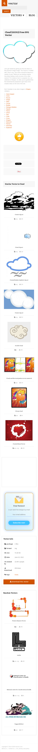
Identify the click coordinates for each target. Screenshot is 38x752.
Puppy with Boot (19, 724)
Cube (7, 116)
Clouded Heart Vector (19, 444)
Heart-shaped (10, 94)
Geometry (9, 125)
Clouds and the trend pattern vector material (19, 378)
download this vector (19, 582)
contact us (11, 748)
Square (8, 109)
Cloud (8, 112)
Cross (8, 118)
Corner (8, 103)
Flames (8, 124)
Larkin (19, 655)
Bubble (8, 105)
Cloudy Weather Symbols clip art (19, 280)
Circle (8, 96)
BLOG (32, 15)
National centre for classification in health (19, 689)
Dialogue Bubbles (11, 107)
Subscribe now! (19, 523)
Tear (7, 114)
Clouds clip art (19, 214)
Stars (7, 101)
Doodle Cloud (19, 345)
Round (8, 98)
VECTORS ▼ (18, 15)
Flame (8, 111)
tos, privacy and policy (22, 748)
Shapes (28, 89)
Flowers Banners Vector (19, 621)
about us (4, 748)
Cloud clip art (19, 247)
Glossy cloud (19, 411)
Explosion (9, 127)
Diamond (8, 122)
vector (13, 3)
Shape (8, 99)
